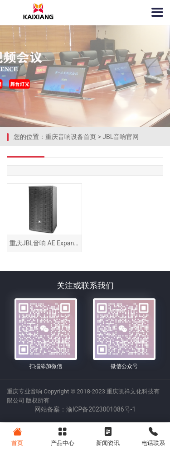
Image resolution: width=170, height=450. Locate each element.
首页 (17, 435)
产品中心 (62, 435)
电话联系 (153, 435)
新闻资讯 (108, 435)
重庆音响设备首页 (70, 136)
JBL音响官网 (120, 136)
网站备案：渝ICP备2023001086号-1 (85, 410)
